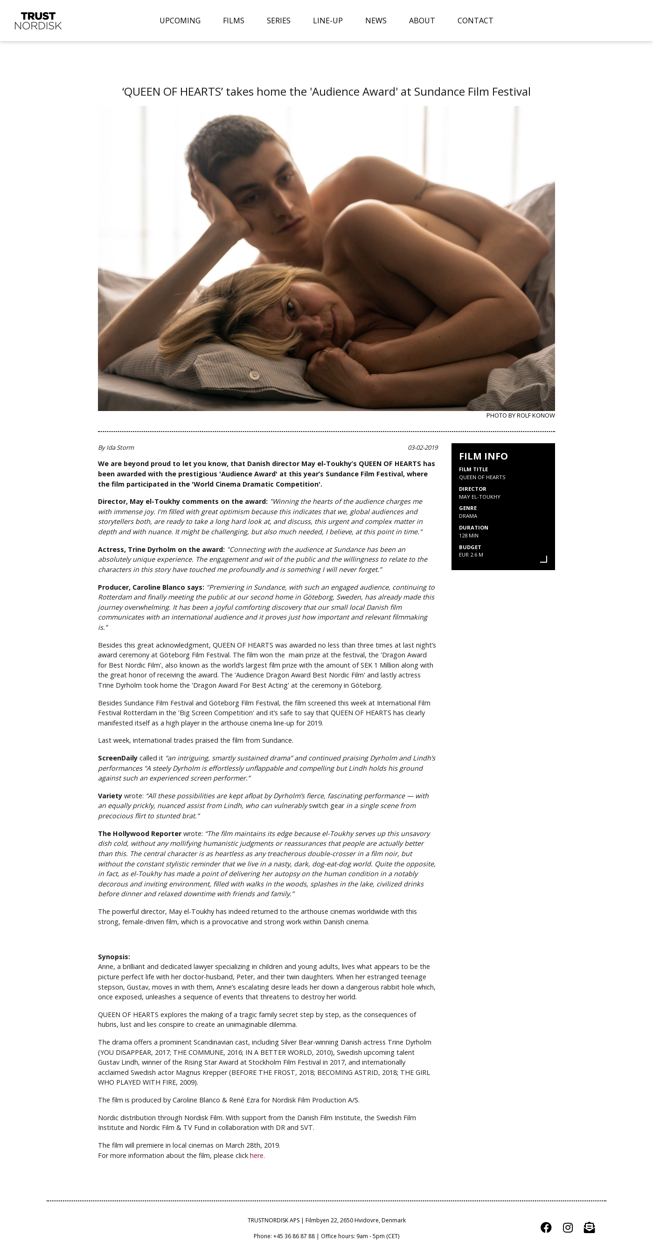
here (257, 1155)
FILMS (233, 20)
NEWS (376, 20)
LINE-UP (328, 20)
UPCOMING (180, 20)
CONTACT (475, 20)
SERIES (279, 20)
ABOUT (422, 20)
